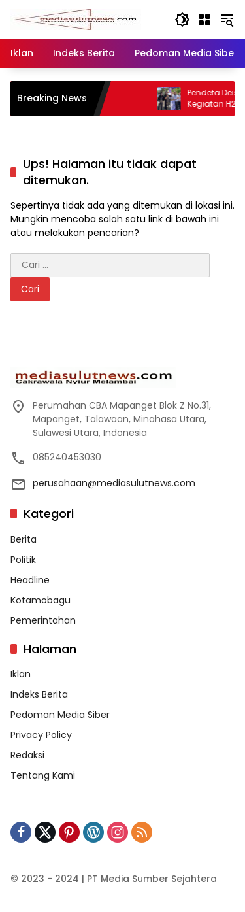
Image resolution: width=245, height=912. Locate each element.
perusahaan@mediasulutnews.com (114, 483)
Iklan (20, 674)
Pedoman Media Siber (60, 714)
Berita (23, 539)
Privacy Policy (41, 734)
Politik (23, 559)
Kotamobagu (40, 600)
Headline (30, 579)
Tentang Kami (42, 775)
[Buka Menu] (204, 19)
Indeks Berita (39, 694)
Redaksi (27, 755)
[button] (182, 19)
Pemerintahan (43, 620)
